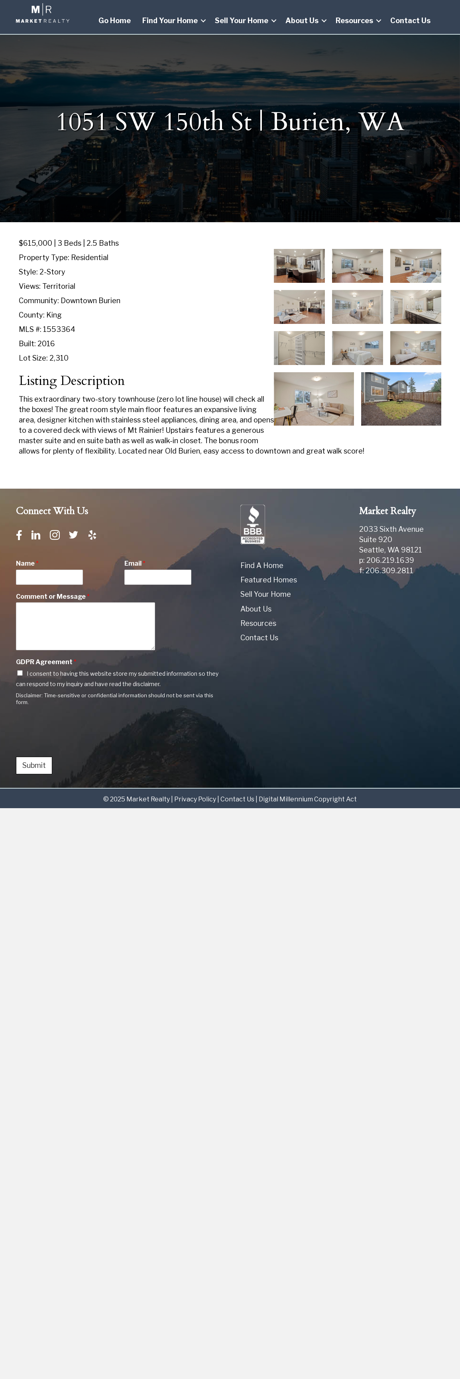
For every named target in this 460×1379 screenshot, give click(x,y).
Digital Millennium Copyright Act (308, 799)
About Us (301, 20)
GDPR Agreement (46, 662)
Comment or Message (53, 596)
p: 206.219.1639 (386, 560)
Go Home (114, 20)
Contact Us (410, 20)
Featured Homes (268, 580)
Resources (354, 20)
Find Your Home (170, 20)
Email (134, 563)
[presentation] (76, 743)
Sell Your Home (241, 20)
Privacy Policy (195, 799)
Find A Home (261, 565)
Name (27, 563)
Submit (34, 765)
